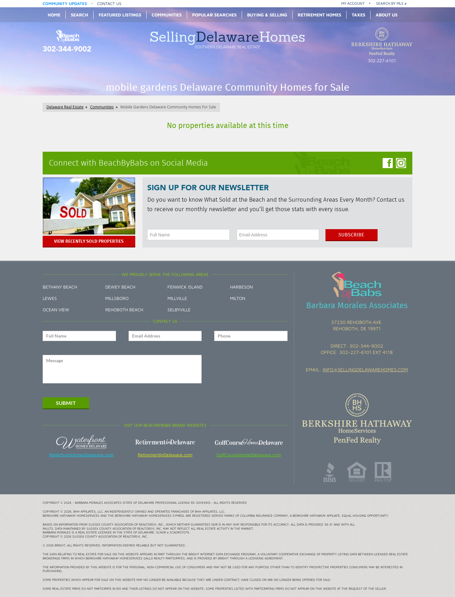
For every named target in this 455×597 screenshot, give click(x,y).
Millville (177, 298)
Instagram (401, 163)
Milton (237, 298)
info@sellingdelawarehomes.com (365, 369)
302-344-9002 (67, 49)
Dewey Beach (120, 286)
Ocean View (56, 309)
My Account (353, 3)
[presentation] (251, 369)
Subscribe (351, 234)
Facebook (388, 163)
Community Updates (65, 3)
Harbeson (241, 286)
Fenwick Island (185, 286)
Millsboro (117, 298)
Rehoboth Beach (124, 309)
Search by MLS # (391, 3)
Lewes (50, 298)
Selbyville (179, 309)
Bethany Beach (60, 286)
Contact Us (109, 3)
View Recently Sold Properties (89, 241)
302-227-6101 (382, 61)
